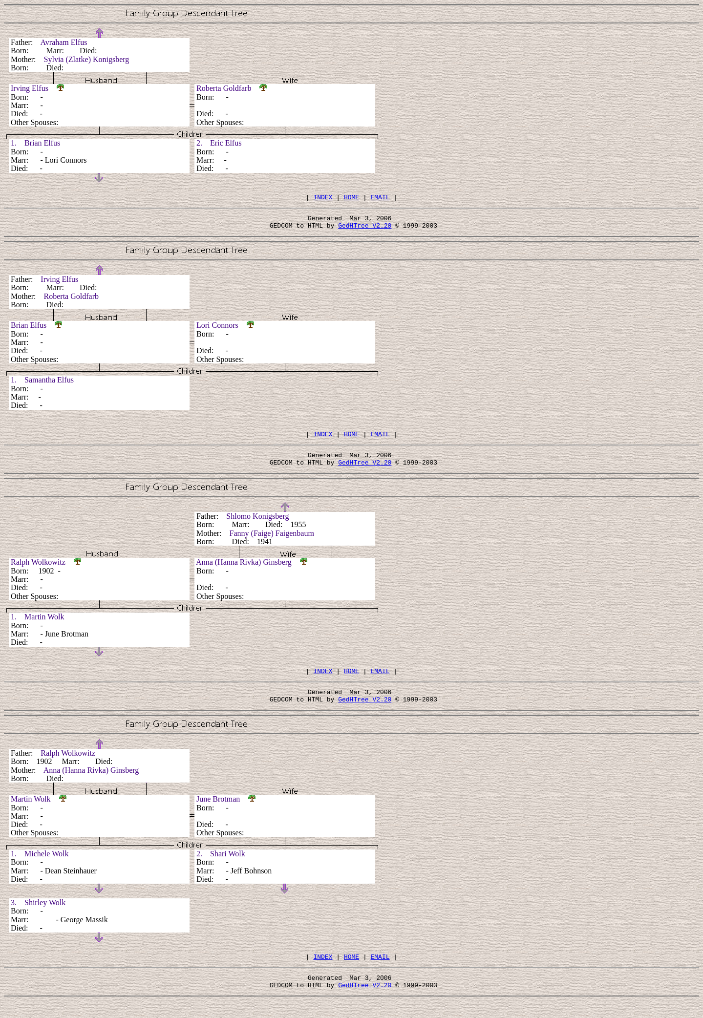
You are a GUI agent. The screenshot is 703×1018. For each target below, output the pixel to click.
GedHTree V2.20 (364, 229)
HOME (351, 198)
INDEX (322, 198)
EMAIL (380, 198)
